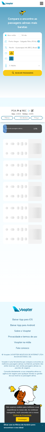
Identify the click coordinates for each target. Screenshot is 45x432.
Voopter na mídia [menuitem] (22, 342)
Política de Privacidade (22, 415)
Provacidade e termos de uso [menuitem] (22, 336)
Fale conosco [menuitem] (22, 348)
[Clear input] (39, 41)
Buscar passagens (22, 73)
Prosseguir (22, 419)
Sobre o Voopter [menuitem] (22, 331)
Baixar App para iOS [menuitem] (22, 319)
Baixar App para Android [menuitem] (22, 325)
